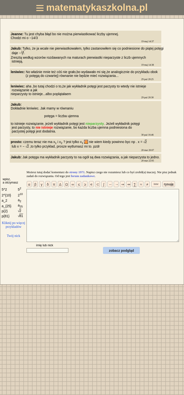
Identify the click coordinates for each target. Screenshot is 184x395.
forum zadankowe (83, 176)
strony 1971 (77, 172)
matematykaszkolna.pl (92, 7)
